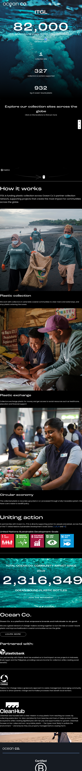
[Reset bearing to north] (79, 127)
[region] (41, 145)
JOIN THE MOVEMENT (41, 598)
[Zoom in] (79, 121)
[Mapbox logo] (5, 170)
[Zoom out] (79, 124)
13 (58, 526)
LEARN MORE (13, 634)
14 (64, 526)
